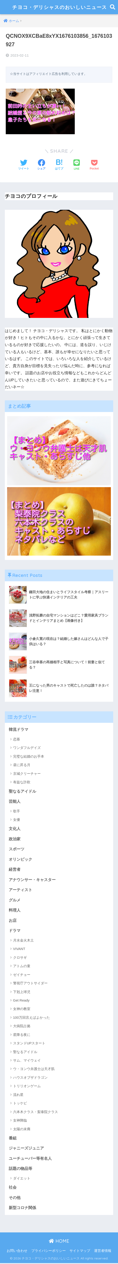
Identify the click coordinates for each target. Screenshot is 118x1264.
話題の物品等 (20, 1169)
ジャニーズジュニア (26, 1149)
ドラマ (14, 931)
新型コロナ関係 (22, 1209)
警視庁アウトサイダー (30, 984)
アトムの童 (21, 967)
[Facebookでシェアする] (41, 165)
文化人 (14, 829)
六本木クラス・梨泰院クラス (35, 1112)
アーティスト (20, 890)
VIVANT (19, 949)
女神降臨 (20, 1121)
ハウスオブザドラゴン (30, 1078)
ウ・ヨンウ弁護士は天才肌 (34, 1069)
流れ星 (18, 1095)
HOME (59, 1242)
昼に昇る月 (21, 765)
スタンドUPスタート (29, 1044)
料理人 (14, 911)
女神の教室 (21, 1009)
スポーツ (16, 849)
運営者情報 (102, 1251)
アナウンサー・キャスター (32, 880)
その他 (14, 1198)
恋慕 (16, 739)
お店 (13, 921)
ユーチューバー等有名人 (30, 1159)
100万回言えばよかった (31, 1018)
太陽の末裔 (21, 1129)
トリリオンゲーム (27, 1087)
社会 (13, 1188)
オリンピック (20, 859)
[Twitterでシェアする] (23, 165)
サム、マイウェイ (27, 1061)
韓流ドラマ (18, 729)
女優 (16, 820)
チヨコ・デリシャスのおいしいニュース (59, 7)
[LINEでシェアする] (76, 165)
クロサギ (20, 958)
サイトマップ (79, 1251)
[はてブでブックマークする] (59, 165)
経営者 (14, 870)
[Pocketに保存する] (94, 165)
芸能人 (14, 801)
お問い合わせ (17, 1251)
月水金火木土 (23, 941)
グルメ (14, 900)
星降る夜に (21, 1035)
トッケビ (20, 1104)
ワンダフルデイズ (27, 748)
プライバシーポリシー (48, 1251)
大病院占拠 (21, 1027)
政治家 (14, 839)
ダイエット (21, 1179)
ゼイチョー (21, 975)
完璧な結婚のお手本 (28, 756)
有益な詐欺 (21, 782)
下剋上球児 (21, 992)
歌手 (16, 811)
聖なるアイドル (22, 791)
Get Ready (21, 1001)
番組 (13, 1139)
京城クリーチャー (27, 773)
